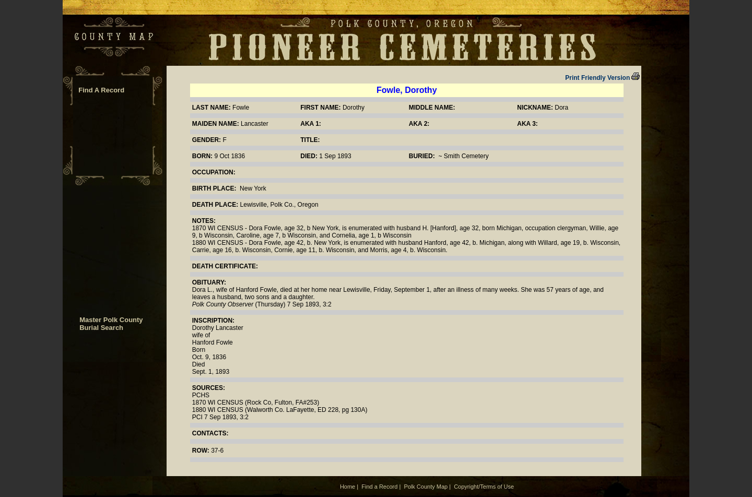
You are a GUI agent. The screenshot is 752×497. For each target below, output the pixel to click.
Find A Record (101, 90)
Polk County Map (426, 486)
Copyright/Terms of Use (484, 486)
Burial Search (101, 328)
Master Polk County (111, 320)
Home (347, 486)
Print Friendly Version (602, 77)
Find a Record (379, 486)
